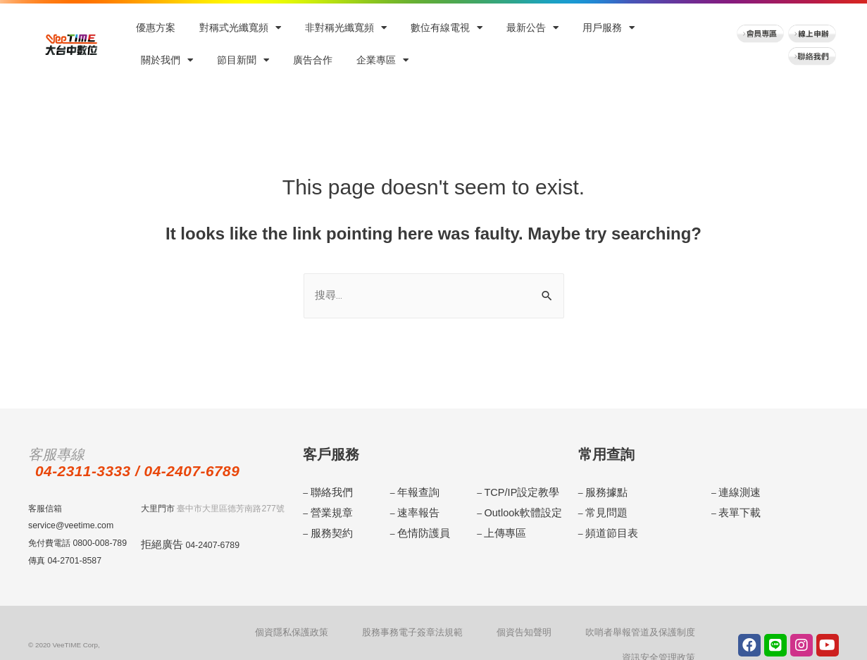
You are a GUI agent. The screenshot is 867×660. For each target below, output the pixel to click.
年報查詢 (414, 492)
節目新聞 (243, 61)
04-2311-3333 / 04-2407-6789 (157, 471)
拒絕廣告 (158, 544)
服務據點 (602, 492)
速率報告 (414, 510)
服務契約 (327, 527)
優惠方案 (155, 28)
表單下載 (735, 510)
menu (851, 372)
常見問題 (602, 510)
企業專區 (382, 61)
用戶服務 (608, 28)
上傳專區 (501, 527)
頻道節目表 (606, 527)
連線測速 (735, 492)
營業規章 (327, 510)
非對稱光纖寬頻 (346, 28)
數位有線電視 (446, 28)
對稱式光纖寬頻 (240, 28)
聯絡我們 (327, 492)
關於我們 (167, 61)
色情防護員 (418, 527)
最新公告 (532, 28)
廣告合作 (312, 60)
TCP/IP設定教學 (515, 492)
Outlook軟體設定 (515, 510)
